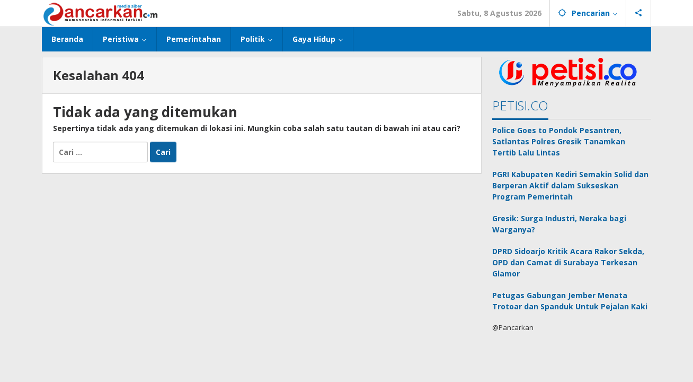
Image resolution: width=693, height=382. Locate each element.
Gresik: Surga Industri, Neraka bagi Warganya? (559, 224)
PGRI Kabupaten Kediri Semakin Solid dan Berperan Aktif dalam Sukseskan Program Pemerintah (570, 185)
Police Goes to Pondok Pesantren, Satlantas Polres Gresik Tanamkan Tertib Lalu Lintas (558, 141)
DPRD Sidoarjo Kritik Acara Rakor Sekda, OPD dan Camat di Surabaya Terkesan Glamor (568, 262)
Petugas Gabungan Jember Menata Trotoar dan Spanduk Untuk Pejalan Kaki (569, 300)
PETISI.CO (520, 105)
